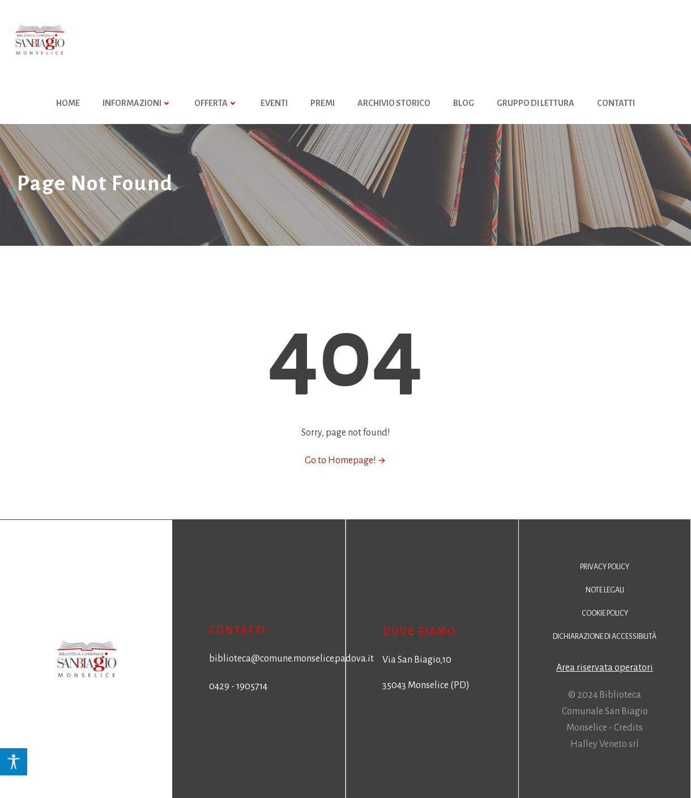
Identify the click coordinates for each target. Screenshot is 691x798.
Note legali (605, 590)
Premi (322, 103)
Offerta (216, 103)
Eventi (274, 103)
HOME (68, 103)
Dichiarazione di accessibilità (604, 637)
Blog (463, 103)
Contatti (616, 103)
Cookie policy (605, 613)
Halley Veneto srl (604, 744)
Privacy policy (604, 567)
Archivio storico (393, 103)
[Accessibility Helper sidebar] (13, 761)
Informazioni (137, 103)
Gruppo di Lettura (535, 103)
